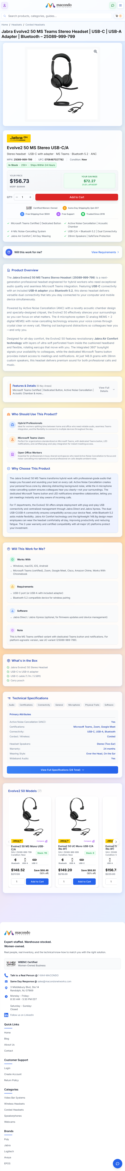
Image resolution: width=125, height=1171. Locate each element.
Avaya (7, 1157)
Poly (6, 1139)
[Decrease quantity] (17, 197)
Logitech (9, 1151)
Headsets (16, 24)
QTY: (9, 197)
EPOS (7, 1163)
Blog (6, 1038)
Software (109, 705)
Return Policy (11, 1080)
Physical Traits (92, 705)
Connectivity (44, 705)
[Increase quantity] (30, 197)
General (59, 705)
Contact (8, 1050)
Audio (11, 705)
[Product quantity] (24, 197)
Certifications (26, 705)
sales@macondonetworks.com (54, 981)
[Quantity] (18, 881)
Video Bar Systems (14, 1097)
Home (5, 24)
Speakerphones (13, 1115)
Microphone (74, 705)
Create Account (13, 1074)
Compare (42, 841)
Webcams (9, 1121)
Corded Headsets (35, 24)
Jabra (7, 1145)
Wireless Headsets (14, 1103)
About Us (9, 1044)
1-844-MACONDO (48, 975)
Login (7, 1068)
